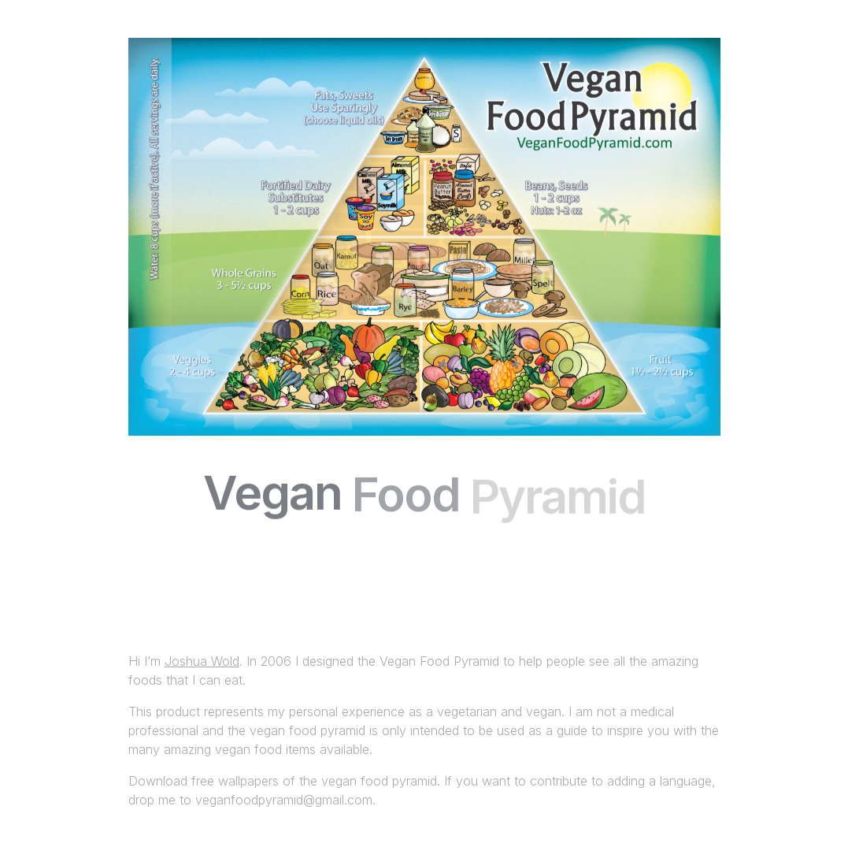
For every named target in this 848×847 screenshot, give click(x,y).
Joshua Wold (202, 661)
